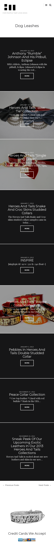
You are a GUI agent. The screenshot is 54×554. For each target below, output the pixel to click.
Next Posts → (45, 485)
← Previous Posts (11, 485)
